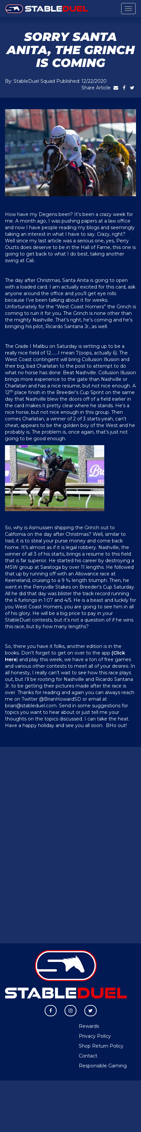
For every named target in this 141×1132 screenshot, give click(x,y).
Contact (88, 1056)
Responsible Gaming (103, 1066)
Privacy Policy (95, 1036)
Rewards (89, 1026)
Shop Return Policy (101, 1046)
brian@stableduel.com (31, 706)
